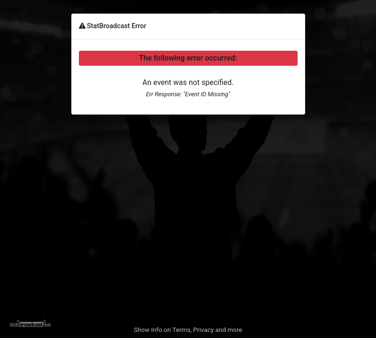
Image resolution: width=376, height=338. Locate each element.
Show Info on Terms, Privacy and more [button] (188, 329)
